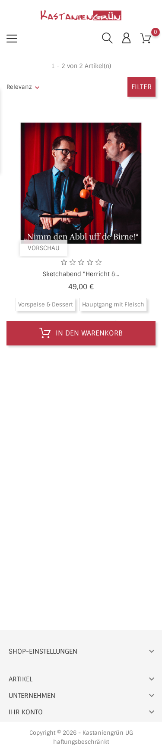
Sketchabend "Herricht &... (81, 274)
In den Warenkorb (81, 333)
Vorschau (44, 248)
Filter (141, 86)
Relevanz (19, 87)
